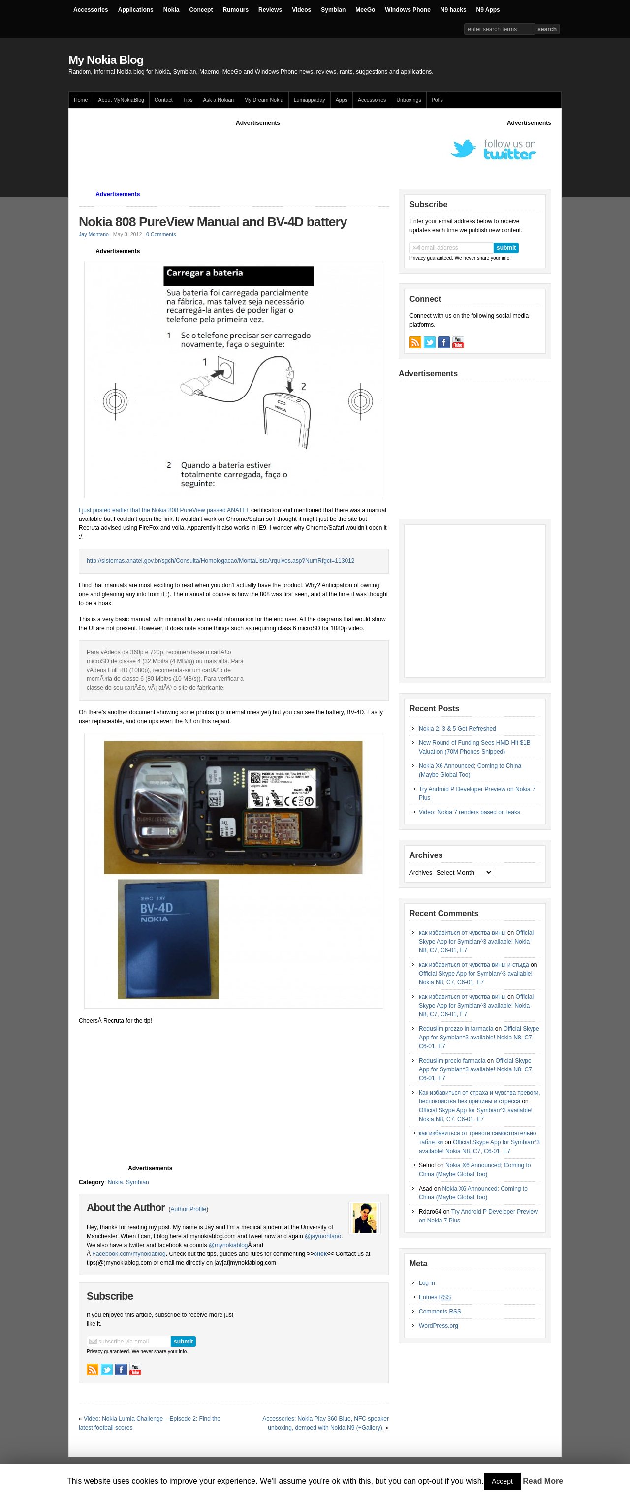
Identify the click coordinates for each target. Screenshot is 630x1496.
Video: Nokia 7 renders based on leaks (469, 812)
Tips (188, 100)
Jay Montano (94, 234)
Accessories (90, 9)
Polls (437, 100)
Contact (164, 100)
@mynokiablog (228, 1245)
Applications (136, 9)
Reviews (270, 9)
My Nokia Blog (105, 59)
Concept (201, 9)
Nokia (171, 9)
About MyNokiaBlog (121, 100)
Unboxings (408, 100)
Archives (421, 872)
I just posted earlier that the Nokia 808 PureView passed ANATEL (164, 510)
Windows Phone (408, 9)
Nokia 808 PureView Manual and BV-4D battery (213, 221)
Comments (440, 1311)
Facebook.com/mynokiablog (128, 1254)
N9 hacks (454, 9)
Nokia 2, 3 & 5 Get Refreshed (457, 728)
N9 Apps (488, 9)
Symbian (333, 9)
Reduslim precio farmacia (452, 1060)
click (320, 1254)
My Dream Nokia (263, 100)
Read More (543, 1481)
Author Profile (188, 1209)
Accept (502, 1481)
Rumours (235, 9)
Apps (341, 100)
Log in (427, 1283)
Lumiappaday (309, 100)
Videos (301, 9)
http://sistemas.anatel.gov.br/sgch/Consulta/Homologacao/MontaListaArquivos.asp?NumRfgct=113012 (220, 560)
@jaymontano (323, 1236)
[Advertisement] (258, 149)
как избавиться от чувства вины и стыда (474, 964)
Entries (435, 1297)
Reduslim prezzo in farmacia (456, 1028)
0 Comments (161, 234)
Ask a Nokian (218, 100)
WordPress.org (438, 1325)
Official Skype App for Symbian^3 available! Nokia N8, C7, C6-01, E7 (476, 941)
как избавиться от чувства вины (462, 932)
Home (81, 100)
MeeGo (365, 9)
